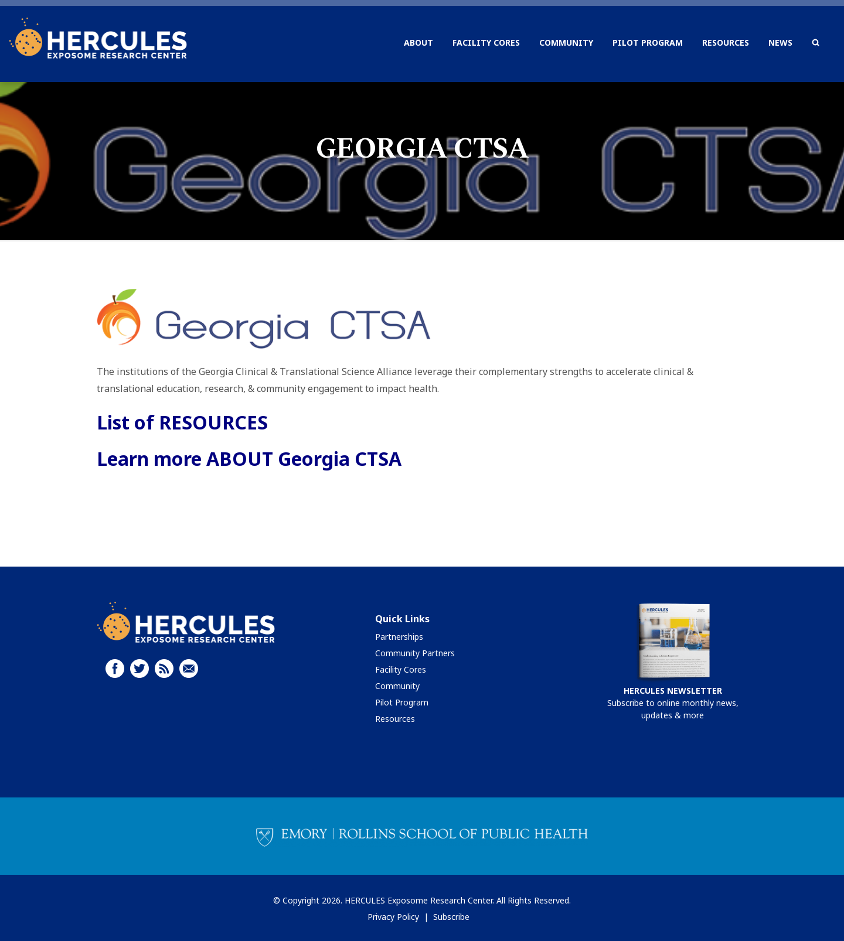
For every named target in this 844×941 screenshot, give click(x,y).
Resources (395, 718)
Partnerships (399, 636)
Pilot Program (401, 702)
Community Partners (415, 653)
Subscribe (451, 916)
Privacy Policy (393, 916)
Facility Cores (400, 669)
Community (397, 685)
